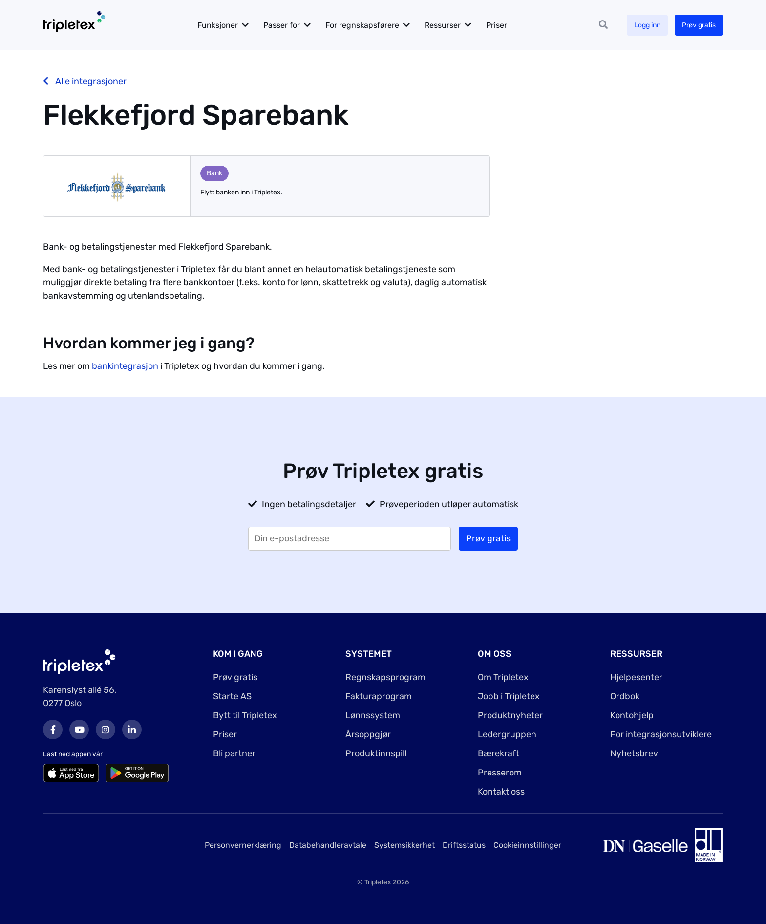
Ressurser (443, 25)
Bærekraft (498, 753)
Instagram (105, 729)
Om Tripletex (503, 677)
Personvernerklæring (243, 845)
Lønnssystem (372, 715)
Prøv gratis (699, 25)
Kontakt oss (501, 791)
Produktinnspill (375, 753)
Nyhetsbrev (634, 753)
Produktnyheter (510, 715)
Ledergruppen (507, 734)
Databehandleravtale (327, 845)
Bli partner (234, 753)
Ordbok (624, 696)
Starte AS (232, 696)
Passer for (281, 25)
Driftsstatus (464, 845)
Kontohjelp (632, 715)
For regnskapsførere (362, 25)
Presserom (500, 772)
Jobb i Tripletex (509, 696)
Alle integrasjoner (85, 81)
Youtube (79, 729)
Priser (496, 25)
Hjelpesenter (636, 677)
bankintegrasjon (125, 366)
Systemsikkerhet (404, 845)
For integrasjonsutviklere (661, 734)
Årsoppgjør (368, 734)
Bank (214, 173)
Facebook (53, 729)
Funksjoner (217, 25)
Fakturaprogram (378, 696)
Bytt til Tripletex (245, 715)
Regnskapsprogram (385, 677)
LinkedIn (132, 729)
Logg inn (647, 25)
